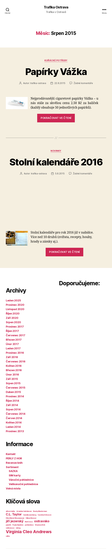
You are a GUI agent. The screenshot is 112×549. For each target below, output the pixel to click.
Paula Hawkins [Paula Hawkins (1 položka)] (17, 525)
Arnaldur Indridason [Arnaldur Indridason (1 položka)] (24, 511)
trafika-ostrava (38, 83)
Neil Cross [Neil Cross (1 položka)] (29, 522)
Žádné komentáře (83, 83)
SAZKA (13, 471)
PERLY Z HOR (14, 458)
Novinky (56, 151)
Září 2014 (12, 405)
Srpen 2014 (13, 409)
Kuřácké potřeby (55, 60)
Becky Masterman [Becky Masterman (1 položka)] (40, 511)
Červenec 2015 (15, 387)
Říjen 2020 (12, 313)
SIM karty (15, 475)
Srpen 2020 (13, 322)
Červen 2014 (14, 418)
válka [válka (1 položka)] (8, 536)
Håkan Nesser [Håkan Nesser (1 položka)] (31, 518)
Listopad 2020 (15, 309)
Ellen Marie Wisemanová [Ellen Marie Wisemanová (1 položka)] (15, 518)
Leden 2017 (13, 348)
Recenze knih (14, 462)
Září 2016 (12, 357)
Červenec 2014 (15, 413)
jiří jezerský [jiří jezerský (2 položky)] (14, 521)
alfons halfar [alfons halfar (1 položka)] (10, 511)
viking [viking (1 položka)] (18, 528)
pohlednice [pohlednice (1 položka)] (29, 525)
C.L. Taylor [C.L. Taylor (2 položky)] (14, 514)
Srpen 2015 (13, 383)
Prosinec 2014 (15, 396)
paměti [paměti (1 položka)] (8, 525)
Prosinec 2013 (15, 431)
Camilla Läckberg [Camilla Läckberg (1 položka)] (29, 515)
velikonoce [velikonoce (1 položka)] (10, 528)
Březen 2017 (14, 339)
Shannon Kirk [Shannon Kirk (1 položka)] (40, 525)
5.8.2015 (60, 173)
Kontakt (10, 454)
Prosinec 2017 (15, 326)
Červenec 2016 (15, 361)
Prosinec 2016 (15, 352)
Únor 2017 (12, 344)
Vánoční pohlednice (21, 479)
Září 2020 (12, 317)
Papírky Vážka (56, 71)
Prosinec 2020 (15, 304)
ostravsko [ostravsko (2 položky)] (41, 521)
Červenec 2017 (15, 335)
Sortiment (12, 467)
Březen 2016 (14, 370)
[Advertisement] (56, 197)
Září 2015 (12, 378)
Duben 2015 (13, 392)
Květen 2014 (14, 422)
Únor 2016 (12, 374)
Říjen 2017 (12, 330)
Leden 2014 (13, 426)
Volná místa (13, 488)
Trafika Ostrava (56, 7)
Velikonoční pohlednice (23, 484)
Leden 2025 (13, 300)
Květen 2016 (14, 365)
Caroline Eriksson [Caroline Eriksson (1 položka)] (44, 515)
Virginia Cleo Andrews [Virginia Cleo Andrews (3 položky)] (28, 531)
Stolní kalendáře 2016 (56, 162)
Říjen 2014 (12, 400)
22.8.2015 (59, 83)
